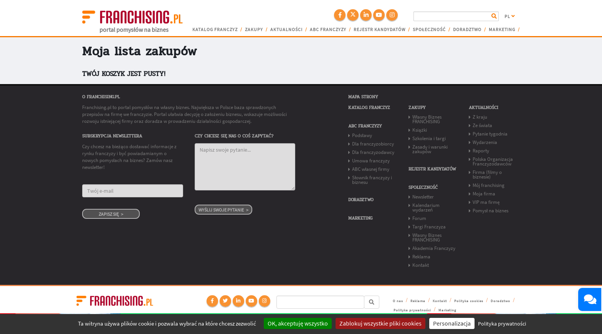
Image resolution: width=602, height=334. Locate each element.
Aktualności (286, 29)
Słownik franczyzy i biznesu (372, 179)
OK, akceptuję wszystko (298, 323)
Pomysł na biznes (490, 210)
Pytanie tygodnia (490, 134)
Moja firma (484, 193)
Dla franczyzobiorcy (373, 144)
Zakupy (254, 29)
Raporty (481, 150)
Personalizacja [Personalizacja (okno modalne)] (452, 323)
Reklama (421, 256)
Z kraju (480, 117)
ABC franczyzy (328, 29)
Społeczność (429, 29)
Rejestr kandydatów (379, 29)
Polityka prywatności (412, 310)
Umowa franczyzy (371, 160)
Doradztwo (467, 29)
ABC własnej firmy (370, 169)
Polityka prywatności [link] (502, 323)
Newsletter (423, 196)
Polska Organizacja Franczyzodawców (493, 161)
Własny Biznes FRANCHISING (427, 119)
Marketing (502, 29)
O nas (398, 301)
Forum (419, 218)
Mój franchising (488, 185)
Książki (419, 130)
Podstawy (362, 135)
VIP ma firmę (486, 202)
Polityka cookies (468, 301)
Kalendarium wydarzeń (426, 207)
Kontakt (420, 265)
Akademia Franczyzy (433, 248)
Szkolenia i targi (429, 138)
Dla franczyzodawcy (373, 152)
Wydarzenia (485, 142)
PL (509, 16)
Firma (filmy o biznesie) (487, 174)
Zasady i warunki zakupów (430, 149)
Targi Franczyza (429, 226)
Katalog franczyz (215, 29)
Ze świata (482, 125)
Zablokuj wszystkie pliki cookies (380, 323)
